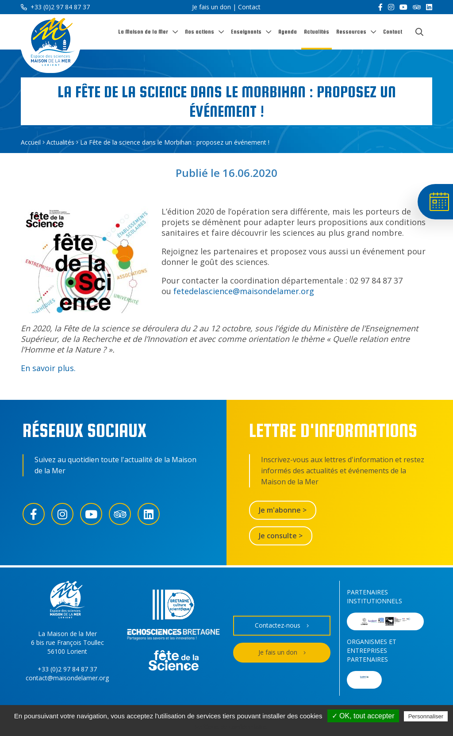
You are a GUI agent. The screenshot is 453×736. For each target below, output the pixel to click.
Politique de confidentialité (231, 727)
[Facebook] (380, 7)
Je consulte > (281, 535)
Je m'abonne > (283, 510)
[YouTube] (403, 7)
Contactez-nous (282, 625)
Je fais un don (211, 7)
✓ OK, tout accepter (363, 716)
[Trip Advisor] (417, 7)
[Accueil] (50, 43)
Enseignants (246, 31)
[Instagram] (391, 7)
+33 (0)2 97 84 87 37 (55, 7)
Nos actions (199, 31)
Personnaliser (426, 716)
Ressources (351, 31)
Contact (249, 7)
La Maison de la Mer (143, 31)
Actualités (316, 31)
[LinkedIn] (429, 7)
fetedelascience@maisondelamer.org (243, 291)
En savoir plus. (48, 368)
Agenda (287, 31)
